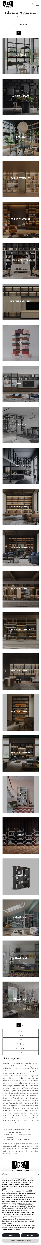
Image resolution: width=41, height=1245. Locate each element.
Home (8, 17)
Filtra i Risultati (20, 24)
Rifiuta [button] (11, 1235)
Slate (20, 342)
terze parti (5, 1193)
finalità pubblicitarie (25, 1204)
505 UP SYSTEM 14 (20, 711)
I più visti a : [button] (20, 1048)
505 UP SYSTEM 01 (20, 178)
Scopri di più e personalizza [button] (20, 1240)
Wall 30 (20, 465)
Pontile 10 (20, 424)
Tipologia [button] (20, 1044)
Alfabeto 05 (20, 958)
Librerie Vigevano (30, 17)
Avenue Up (20, 55)
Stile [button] (20, 1040)
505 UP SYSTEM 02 (20, 219)
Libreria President (20, 260)
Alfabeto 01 (20, 999)
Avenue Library (20, 96)
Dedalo (20, 137)
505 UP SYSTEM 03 (20, 547)
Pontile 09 (20, 383)
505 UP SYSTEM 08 (20, 629)
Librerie (23, 17)
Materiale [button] (20, 1035)
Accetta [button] (30, 1235)
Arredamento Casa (15, 17)
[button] (38, 1174)
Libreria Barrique (20, 301)
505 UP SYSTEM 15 (20, 752)
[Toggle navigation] (37, 4)
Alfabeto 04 (20, 917)
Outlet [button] (21, 1052)
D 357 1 (20, 794)
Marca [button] (20, 1031)
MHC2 (20, 835)
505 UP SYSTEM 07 (20, 588)
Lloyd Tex (20, 876)
